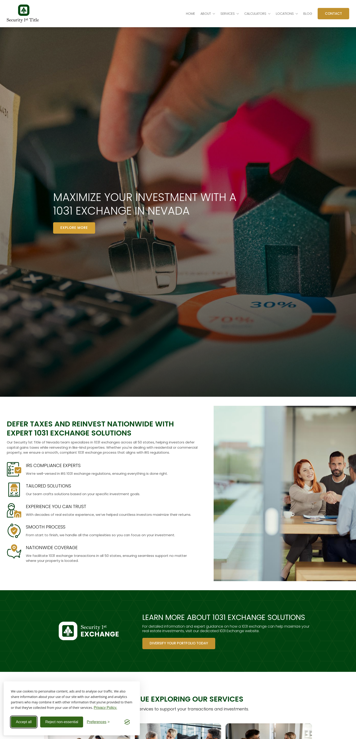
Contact (333, 13)
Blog (307, 13)
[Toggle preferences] (98, 722)
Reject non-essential (61, 722)
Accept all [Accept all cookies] (24, 722)
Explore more (74, 227)
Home (190, 13)
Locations (285, 13)
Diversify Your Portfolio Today (179, 643)
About (205, 13)
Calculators (255, 13)
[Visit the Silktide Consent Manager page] (127, 722)
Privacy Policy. (105, 708)
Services (227, 13)
